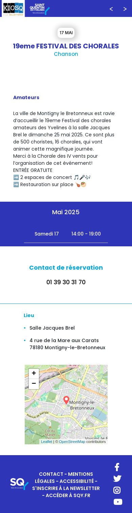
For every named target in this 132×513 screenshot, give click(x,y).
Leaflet (46, 442)
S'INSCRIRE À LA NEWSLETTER (66, 488)
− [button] (33, 384)
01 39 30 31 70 (66, 282)
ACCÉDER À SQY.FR (68, 495)
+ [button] (33, 374)
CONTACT (51, 474)
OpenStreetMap (72, 442)
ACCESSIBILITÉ (77, 481)
